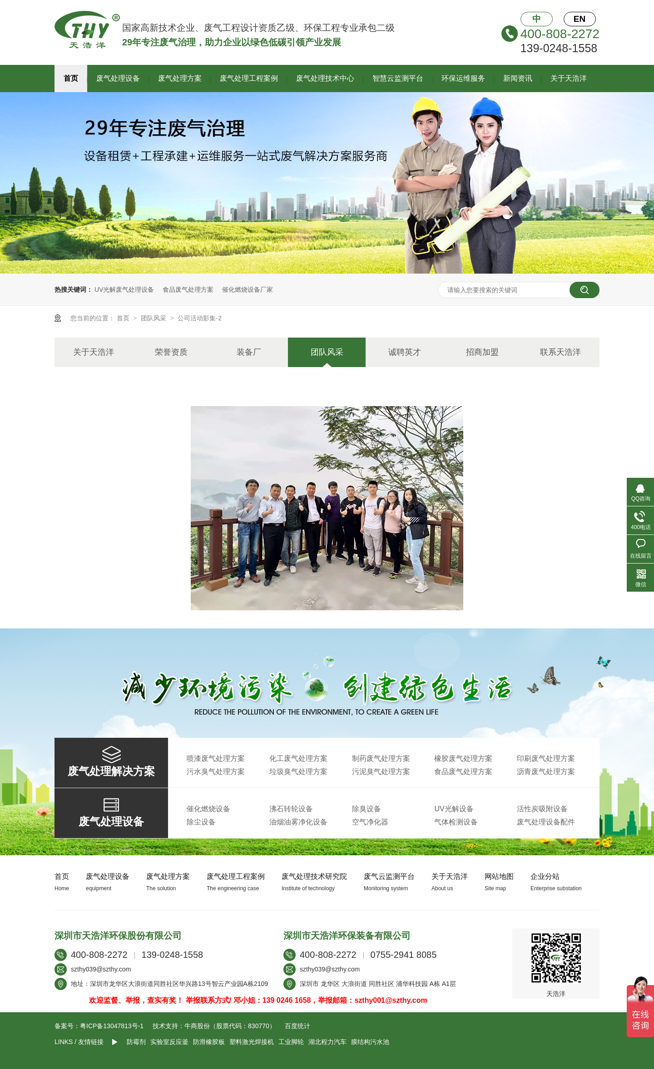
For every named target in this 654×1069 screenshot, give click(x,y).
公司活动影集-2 (199, 318)
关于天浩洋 (568, 78)
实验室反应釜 (169, 1041)
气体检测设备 (456, 822)
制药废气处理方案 (381, 758)
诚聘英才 (404, 352)
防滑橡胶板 (209, 1041)
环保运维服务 (463, 78)
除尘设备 (201, 822)
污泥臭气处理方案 (381, 771)
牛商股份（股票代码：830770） (230, 1026)
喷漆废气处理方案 (216, 758)
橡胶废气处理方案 (463, 758)
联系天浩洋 (560, 352)
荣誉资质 (171, 352)
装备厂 (249, 352)
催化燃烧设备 (208, 809)
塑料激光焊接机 (251, 1041)
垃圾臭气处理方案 (298, 771)
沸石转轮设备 (291, 809)
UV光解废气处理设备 (124, 289)
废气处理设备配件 (546, 822)
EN (579, 19)
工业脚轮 (291, 1041)
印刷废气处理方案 (546, 758)
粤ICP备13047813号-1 (112, 1026)
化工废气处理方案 (298, 758)
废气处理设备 (118, 78)
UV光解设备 (453, 809)
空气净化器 (370, 822)
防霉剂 (136, 1041)
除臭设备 (366, 809)
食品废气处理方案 (188, 289)
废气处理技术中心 (325, 78)
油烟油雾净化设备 (298, 822)
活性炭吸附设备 (542, 809)
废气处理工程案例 (249, 78)
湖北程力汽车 (327, 1041)
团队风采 (154, 318)
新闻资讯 (517, 78)
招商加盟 (482, 352)
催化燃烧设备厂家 (247, 289)
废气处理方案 (180, 78)
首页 (71, 78)
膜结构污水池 (370, 1041)
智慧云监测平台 (397, 78)
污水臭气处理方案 (216, 771)
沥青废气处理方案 (546, 771)
